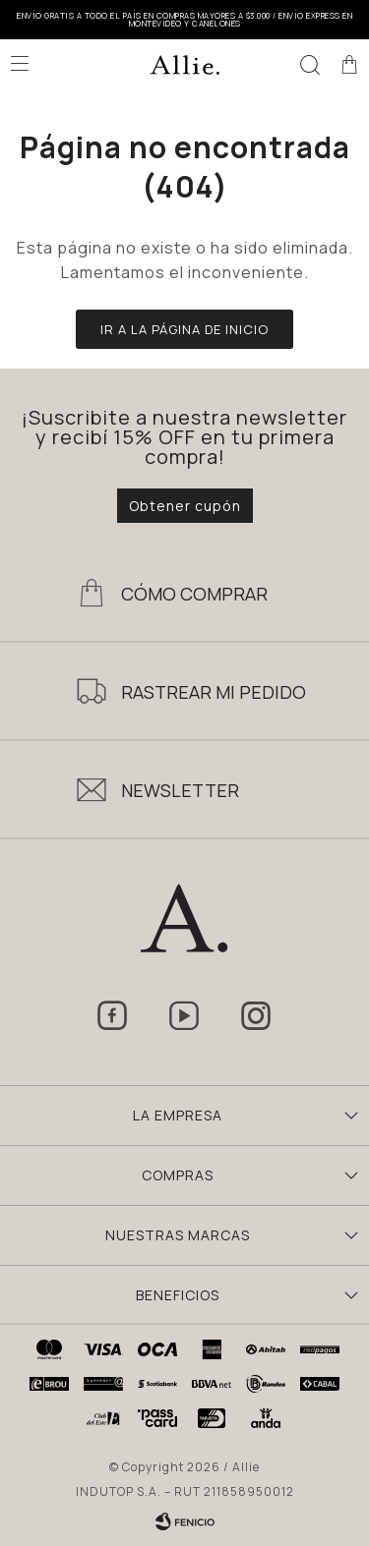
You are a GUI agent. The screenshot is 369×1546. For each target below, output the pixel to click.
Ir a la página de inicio (184, 329)
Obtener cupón (185, 505)
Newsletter (180, 790)
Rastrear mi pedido (213, 692)
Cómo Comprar (194, 593)
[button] (310, 63)
